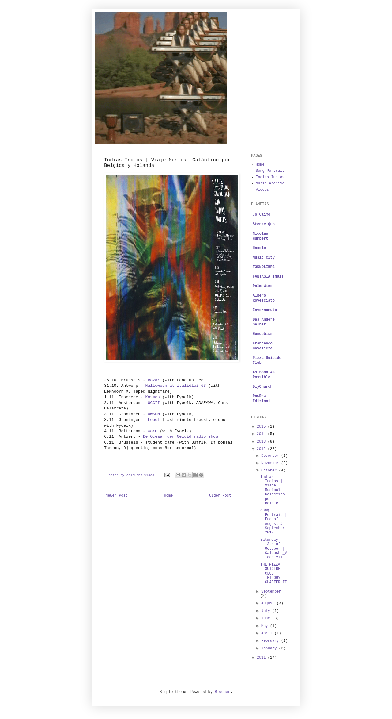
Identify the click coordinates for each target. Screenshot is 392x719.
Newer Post (117, 496)
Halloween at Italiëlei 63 (175, 385)
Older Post (220, 496)
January (270, 648)
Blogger (222, 692)
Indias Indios (270, 177)
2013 (262, 442)
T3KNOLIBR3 (264, 267)
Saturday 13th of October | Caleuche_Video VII (273, 549)
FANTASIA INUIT (268, 277)
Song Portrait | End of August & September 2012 (273, 521)
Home (168, 496)
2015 (262, 427)
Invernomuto (265, 310)
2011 (262, 658)
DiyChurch (263, 387)
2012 (262, 449)
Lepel (154, 419)
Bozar (154, 380)
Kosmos (152, 397)
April (267, 633)
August (269, 603)
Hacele (259, 248)
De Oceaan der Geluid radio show (180, 436)
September (271, 592)
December (271, 456)
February (271, 641)
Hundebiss (263, 334)
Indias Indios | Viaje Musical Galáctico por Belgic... (272, 490)
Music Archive (270, 183)
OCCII (154, 403)
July (266, 611)
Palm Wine (263, 286)
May (265, 626)
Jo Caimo (261, 215)
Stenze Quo (264, 224)
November (271, 463)
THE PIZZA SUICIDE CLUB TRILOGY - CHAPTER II (273, 574)
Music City (264, 258)
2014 (262, 434)
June (266, 618)
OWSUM (154, 414)
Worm (152, 431)
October (270, 470)
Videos (262, 190)
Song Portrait (270, 171)
